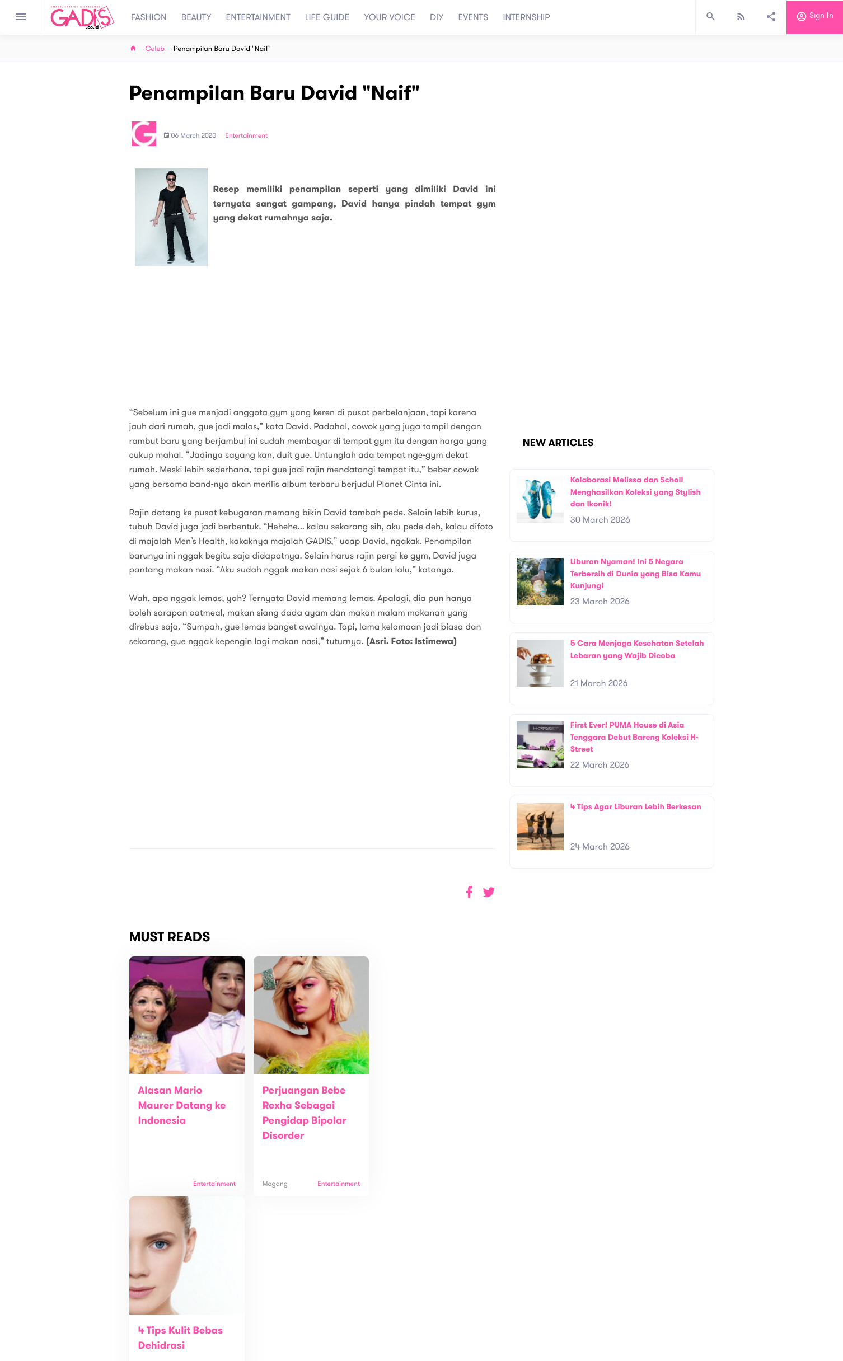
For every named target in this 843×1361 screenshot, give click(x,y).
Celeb (155, 49)
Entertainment (246, 136)
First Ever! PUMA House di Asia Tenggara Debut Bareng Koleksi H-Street (634, 737)
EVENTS (473, 17)
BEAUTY (196, 17)
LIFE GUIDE (327, 17)
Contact (274, 1316)
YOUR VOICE (389, 17)
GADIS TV (492, 1310)
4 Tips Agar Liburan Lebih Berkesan (635, 806)
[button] (489, 892)
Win (464, 1310)
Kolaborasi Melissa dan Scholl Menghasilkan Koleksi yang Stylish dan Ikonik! (635, 492)
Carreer (274, 1327)
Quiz (445, 1310)
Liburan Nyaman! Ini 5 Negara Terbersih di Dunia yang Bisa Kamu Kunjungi (635, 573)
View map (115, 1351)
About (270, 1304)
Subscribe (696, 1269)
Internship (277, 1339)
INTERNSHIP (526, 17)
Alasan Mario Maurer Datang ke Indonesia (182, 1106)
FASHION (149, 17)
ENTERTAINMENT (258, 17)
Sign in (814, 17)
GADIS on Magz (539, 1310)
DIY (437, 17)
